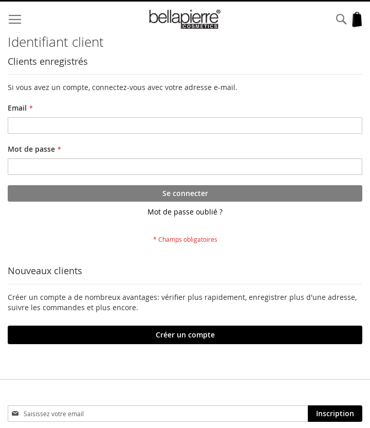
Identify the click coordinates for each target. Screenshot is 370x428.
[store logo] (185, 19)
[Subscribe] (335, 413)
